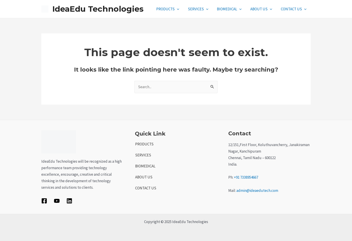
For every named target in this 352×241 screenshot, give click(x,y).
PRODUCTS (172, 9)
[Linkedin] (69, 201)
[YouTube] (57, 201)
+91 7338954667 (246, 177)
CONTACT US (294, 9)
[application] (181, 9)
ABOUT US (263, 9)
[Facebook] (44, 201)
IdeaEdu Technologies (97, 9)
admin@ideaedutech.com (257, 190)
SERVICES (201, 9)
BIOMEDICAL (231, 9)
